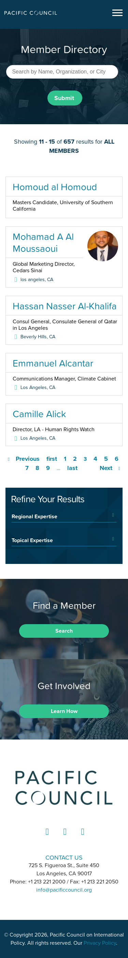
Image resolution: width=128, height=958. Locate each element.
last (72, 468)
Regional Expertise (34, 516)
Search (64, 631)
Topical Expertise (32, 540)
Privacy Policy (100, 943)
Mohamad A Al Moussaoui (43, 242)
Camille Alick (39, 414)
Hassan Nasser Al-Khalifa (65, 306)
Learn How (64, 711)
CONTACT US (64, 857)
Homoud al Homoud (55, 187)
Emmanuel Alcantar (53, 363)
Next (106, 468)
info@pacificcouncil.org (64, 890)
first (51, 458)
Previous (28, 458)
